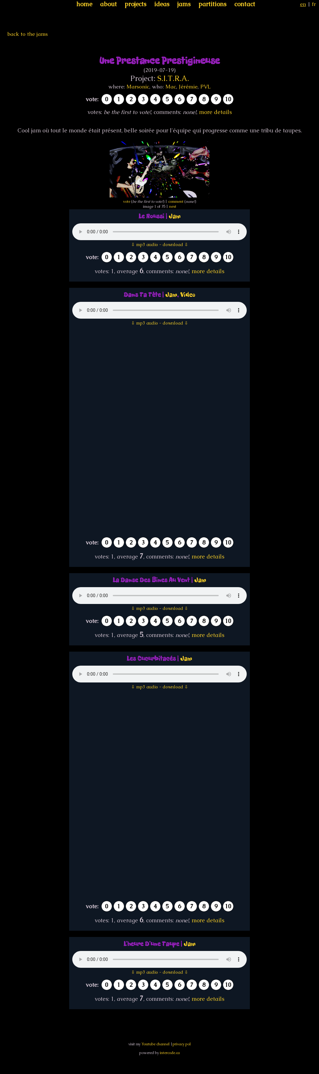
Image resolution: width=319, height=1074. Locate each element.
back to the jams (27, 34)
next (172, 206)
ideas (161, 4)
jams (184, 4)
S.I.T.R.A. (173, 78)
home (84, 4)
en (303, 4)
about (108, 4)
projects (135, 4)
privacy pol (182, 1044)
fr (314, 4)
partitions (212, 4)
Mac (170, 86)
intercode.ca (170, 1052)
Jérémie (188, 86)
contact (244, 4)
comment (175, 201)
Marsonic (137, 86)
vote (126, 201)
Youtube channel (155, 1044)
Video (187, 295)
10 (228, 99)
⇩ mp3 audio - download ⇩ (159, 244)
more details (215, 112)
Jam (175, 216)
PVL (205, 86)
